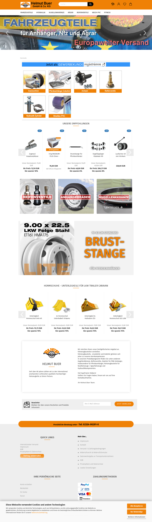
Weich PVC (96, 12)
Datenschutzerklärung (39, 512)
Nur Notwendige (137, 512)
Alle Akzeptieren (136, 506)
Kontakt (83, 445)
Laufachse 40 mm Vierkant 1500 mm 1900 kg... (120, 155)
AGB (81, 460)
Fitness (107, 12)
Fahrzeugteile (26, 12)
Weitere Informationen (136, 517)
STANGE (104, 253)
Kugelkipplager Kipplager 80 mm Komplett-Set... (98, 155)
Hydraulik (40, 12)
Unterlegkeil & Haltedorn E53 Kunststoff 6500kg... (90, 317)
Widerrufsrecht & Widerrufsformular (93, 453)
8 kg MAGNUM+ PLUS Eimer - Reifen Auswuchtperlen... (54, 155)
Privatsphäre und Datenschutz (91, 464)
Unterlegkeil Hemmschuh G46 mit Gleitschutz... (34, 317)
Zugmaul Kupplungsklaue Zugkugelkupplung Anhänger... (32, 155)
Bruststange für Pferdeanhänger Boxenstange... (76, 155)
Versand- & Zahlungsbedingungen (93, 449)
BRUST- (105, 241)
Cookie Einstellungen (88, 468)
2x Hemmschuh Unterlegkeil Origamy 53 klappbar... (62, 317)
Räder (70, 12)
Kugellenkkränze (56, 12)
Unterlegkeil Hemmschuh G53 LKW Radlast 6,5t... (118, 317)
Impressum (84, 441)
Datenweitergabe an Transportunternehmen (96, 456)
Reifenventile (83, 12)
